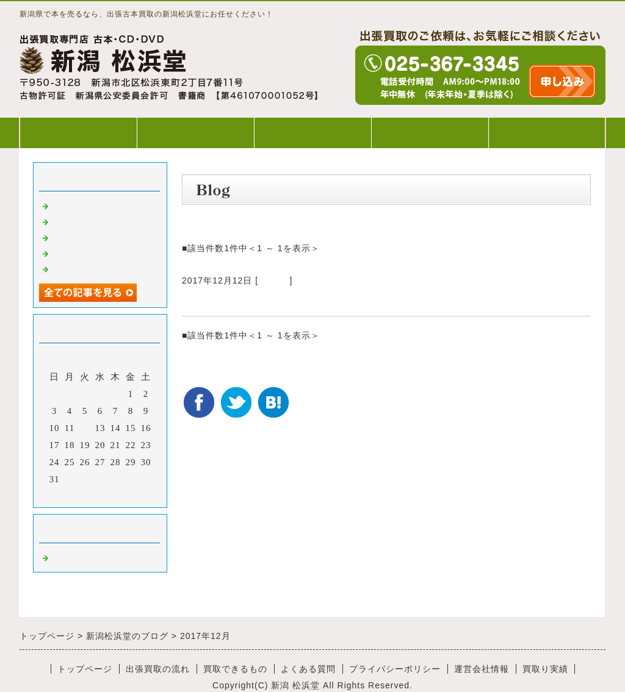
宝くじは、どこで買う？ (245, 301)
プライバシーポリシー (395, 669)
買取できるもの (312, 132)
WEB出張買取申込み (547, 132)
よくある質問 (430, 132)
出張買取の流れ (195, 132)
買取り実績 (545, 669)
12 (85, 428)
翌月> (125, 495)
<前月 (74, 495)
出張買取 (70, 205)
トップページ (78, 132)
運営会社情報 (481, 669)
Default (273, 280)
